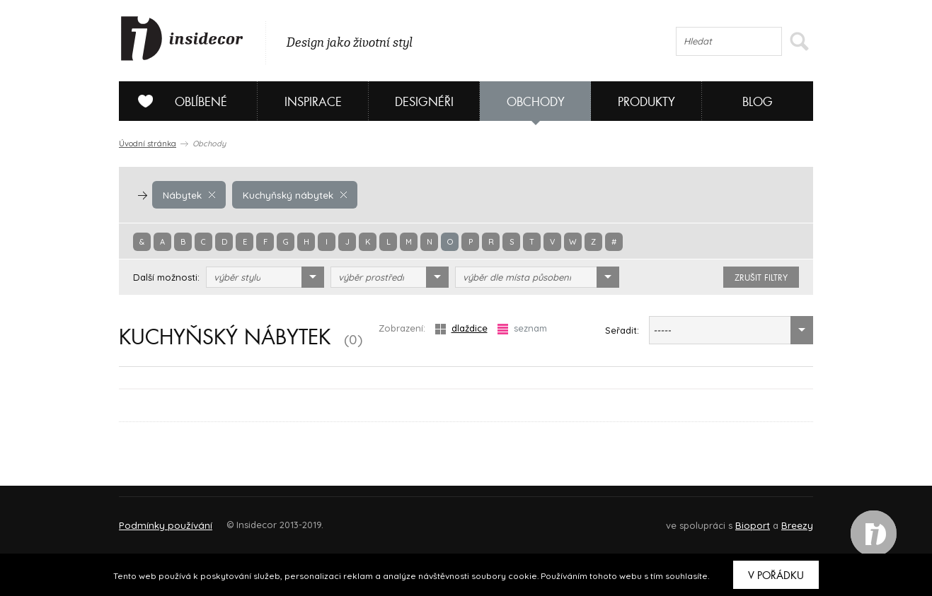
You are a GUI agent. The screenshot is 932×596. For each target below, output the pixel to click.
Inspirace (313, 102)
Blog (757, 102)
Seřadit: (622, 330)
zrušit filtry (761, 278)
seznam (522, 328)
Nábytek (188, 194)
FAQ (789, 519)
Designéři (424, 102)
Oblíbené (177, 101)
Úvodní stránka (147, 143)
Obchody (536, 102)
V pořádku (776, 575)
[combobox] (265, 277)
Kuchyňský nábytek (291, 194)
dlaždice (461, 328)
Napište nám (249, 519)
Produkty (646, 102)
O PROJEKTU (160, 519)
